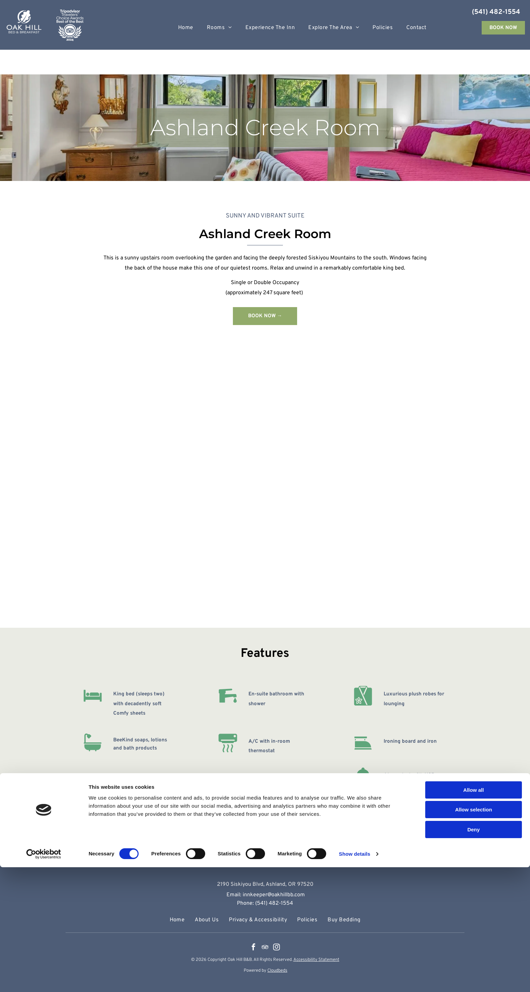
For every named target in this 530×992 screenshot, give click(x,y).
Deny (473, 954)
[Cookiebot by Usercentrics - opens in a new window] (43, 979)
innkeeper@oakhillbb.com (274, 895)
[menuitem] (185, 27)
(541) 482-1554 (496, 12)
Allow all (473, 915)
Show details (354, 979)
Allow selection (473, 935)
